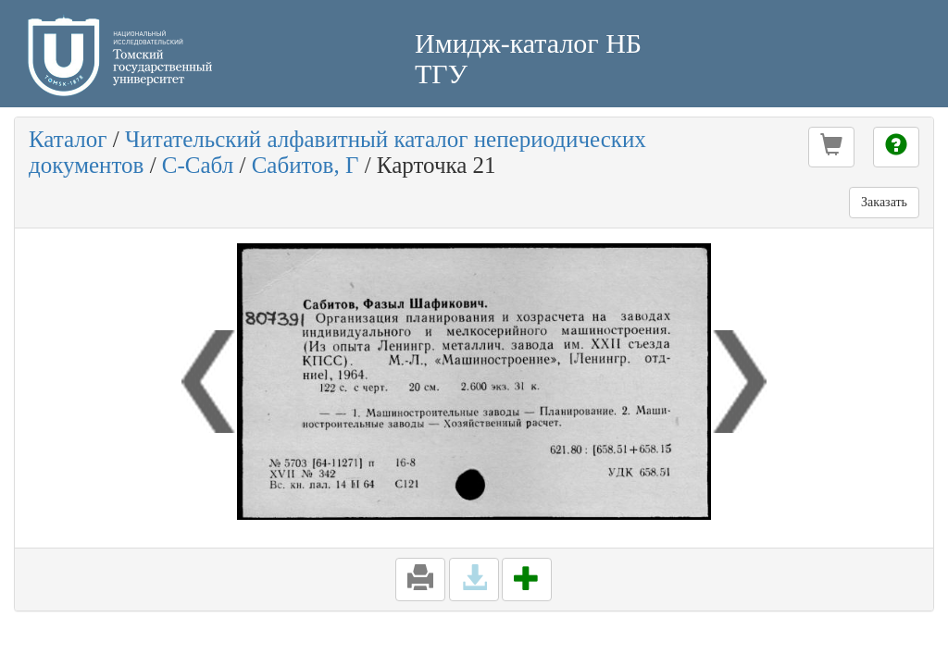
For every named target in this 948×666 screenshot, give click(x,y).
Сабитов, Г (305, 165)
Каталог (68, 139)
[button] (831, 147)
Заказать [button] (884, 202)
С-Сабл (197, 165)
